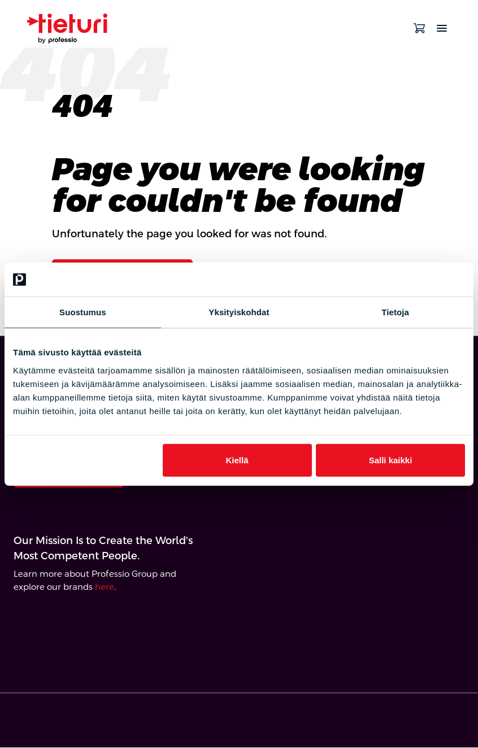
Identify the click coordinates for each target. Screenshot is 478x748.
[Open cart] (419, 28)
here (104, 587)
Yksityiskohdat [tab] (238, 312)
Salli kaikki (390, 459)
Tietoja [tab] (395, 312)
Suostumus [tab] (82, 312)
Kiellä (236, 459)
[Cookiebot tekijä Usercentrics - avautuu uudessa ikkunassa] (415, 279)
